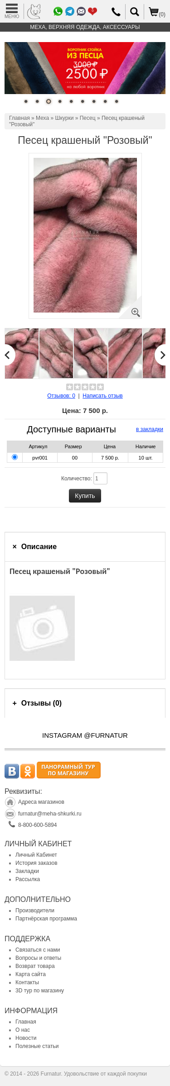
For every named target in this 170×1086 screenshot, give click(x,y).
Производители (34, 910)
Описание (39, 546)
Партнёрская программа (46, 918)
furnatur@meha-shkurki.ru (50, 814)
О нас (22, 1030)
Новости (25, 1038)
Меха (42, 118)
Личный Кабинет (36, 855)
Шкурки (64, 118)
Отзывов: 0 (61, 396)
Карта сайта (30, 974)
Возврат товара (35, 966)
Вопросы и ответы (38, 958)
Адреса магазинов (41, 802)
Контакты (27, 982)
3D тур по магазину (39, 990)
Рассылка (27, 879)
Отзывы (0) (41, 703)
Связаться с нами (37, 950)
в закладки (149, 429)
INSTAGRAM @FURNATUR (85, 735)
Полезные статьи (36, 1046)
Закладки (27, 871)
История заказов (36, 863)
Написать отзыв (102, 396)
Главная (19, 118)
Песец (88, 118)
